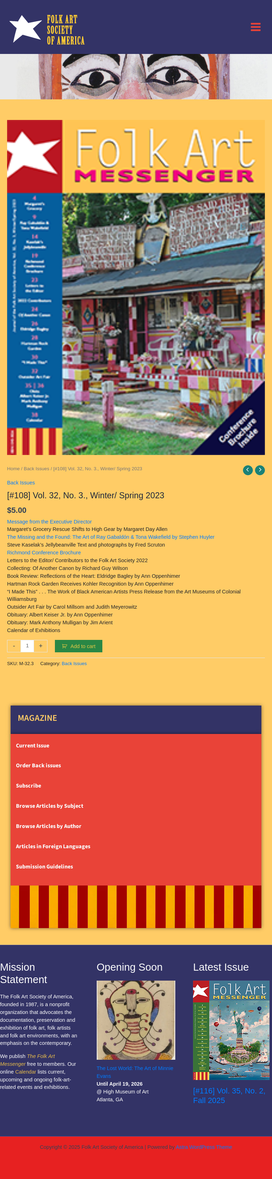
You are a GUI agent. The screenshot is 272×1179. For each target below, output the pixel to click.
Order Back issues (38, 765)
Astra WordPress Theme (204, 1147)
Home (13, 468)
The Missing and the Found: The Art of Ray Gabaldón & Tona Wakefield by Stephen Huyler (111, 537)
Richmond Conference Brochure (44, 552)
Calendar (25, 1072)
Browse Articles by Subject (49, 806)
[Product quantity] (27, 646)
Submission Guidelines (44, 867)
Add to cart (83, 646)
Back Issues (36, 468)
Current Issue (32, 746)
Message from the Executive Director (49, 522)
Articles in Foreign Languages (53, 846)
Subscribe (28, 786)
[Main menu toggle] (255, 26)
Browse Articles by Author (48, 826)
